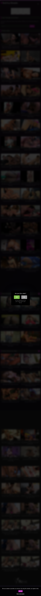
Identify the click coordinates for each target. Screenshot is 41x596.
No (24, 297)
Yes (17, 297)
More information (20, 593)
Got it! (20, 591)
